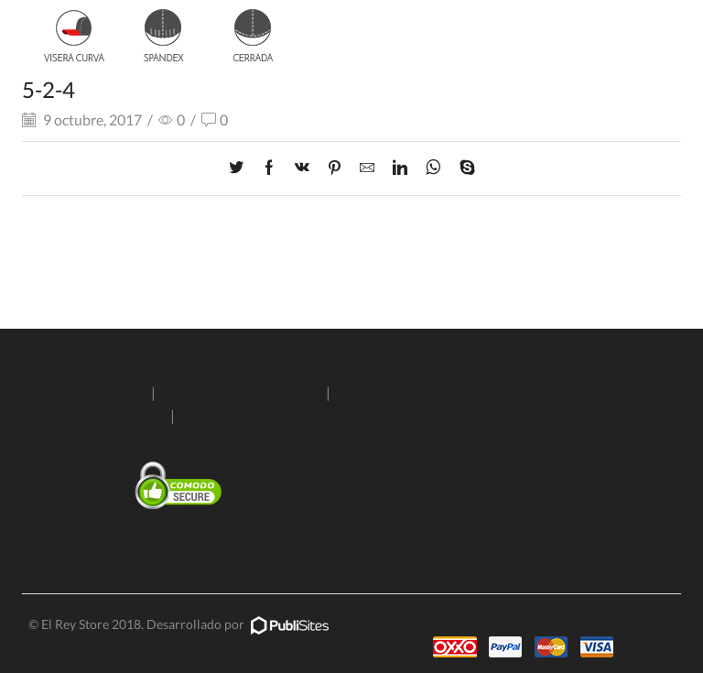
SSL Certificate (180, 527)
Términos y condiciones (258, 415)
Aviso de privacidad (98, 415)
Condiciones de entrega (241, 392)
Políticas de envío (85, 392)
